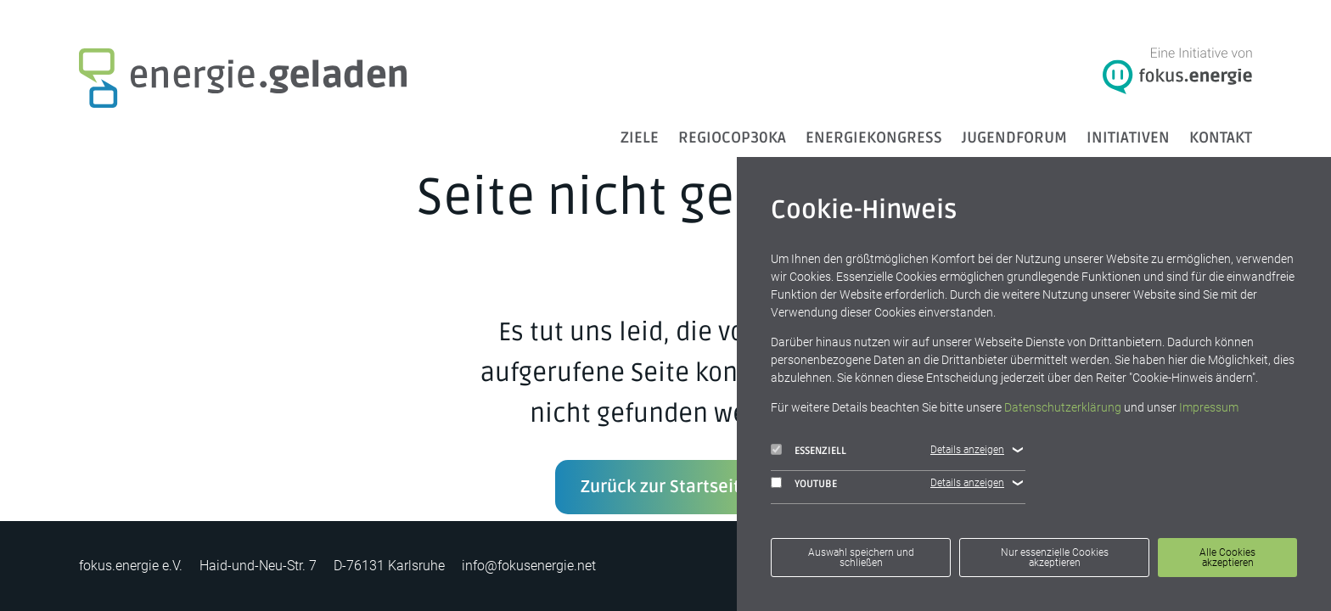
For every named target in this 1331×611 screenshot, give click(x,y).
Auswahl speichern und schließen (861, 558)
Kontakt (1220, 137)
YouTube (804, 483)
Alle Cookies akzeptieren (1227, 558)
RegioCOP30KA (732, 137)
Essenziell (808, 450)
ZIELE (640, 137)
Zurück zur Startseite (665, 487)
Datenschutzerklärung (1062, 407)
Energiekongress (874, 137)
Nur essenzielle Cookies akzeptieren (1055, 558)
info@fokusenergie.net (529, 566)
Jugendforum (1014, 137)
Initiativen (1128, 137)
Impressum (1208, 407)
